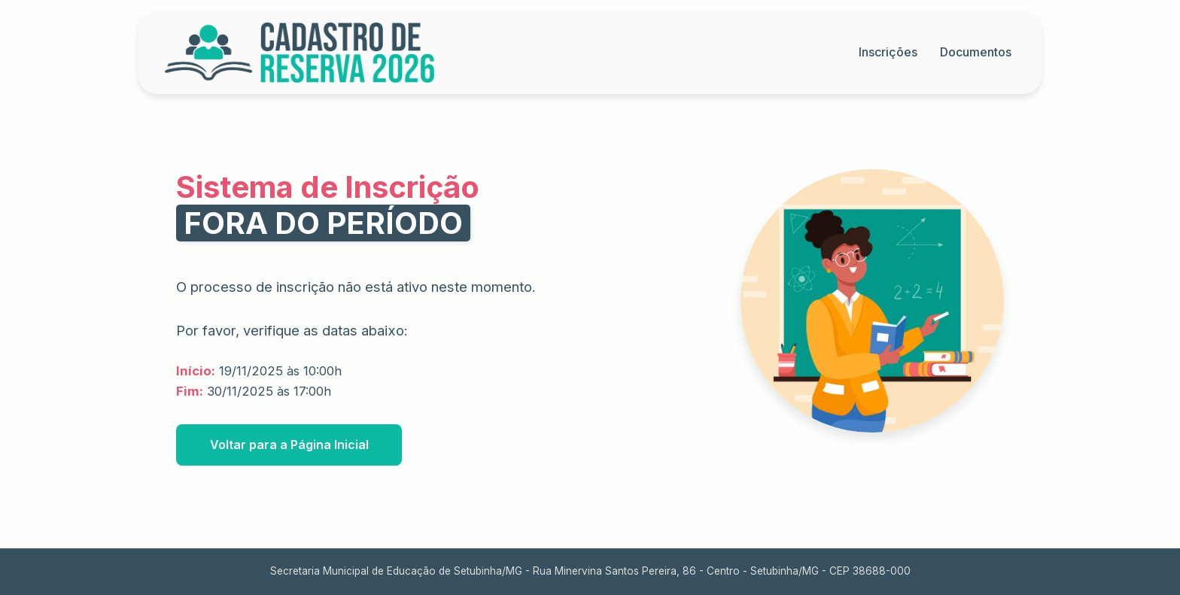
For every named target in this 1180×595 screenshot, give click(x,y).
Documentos (975, 51)
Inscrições (888, 51)
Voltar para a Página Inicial (289, 444)
